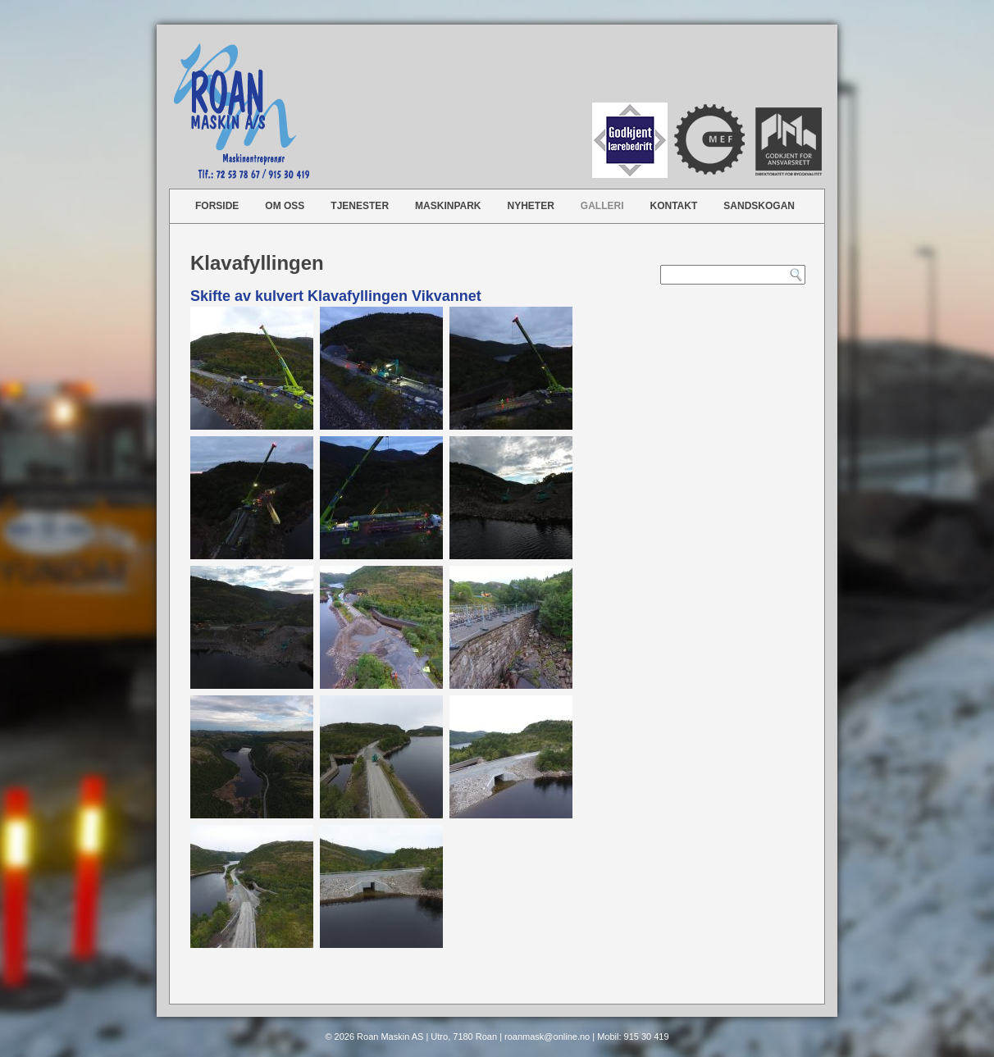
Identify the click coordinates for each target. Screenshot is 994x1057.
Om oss (284, 206)
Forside (217, 206)
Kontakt (674, 206)
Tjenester (360, 206)
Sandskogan (759, 206)
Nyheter (531, 206)
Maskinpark (448, 206)
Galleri (602, 206)
